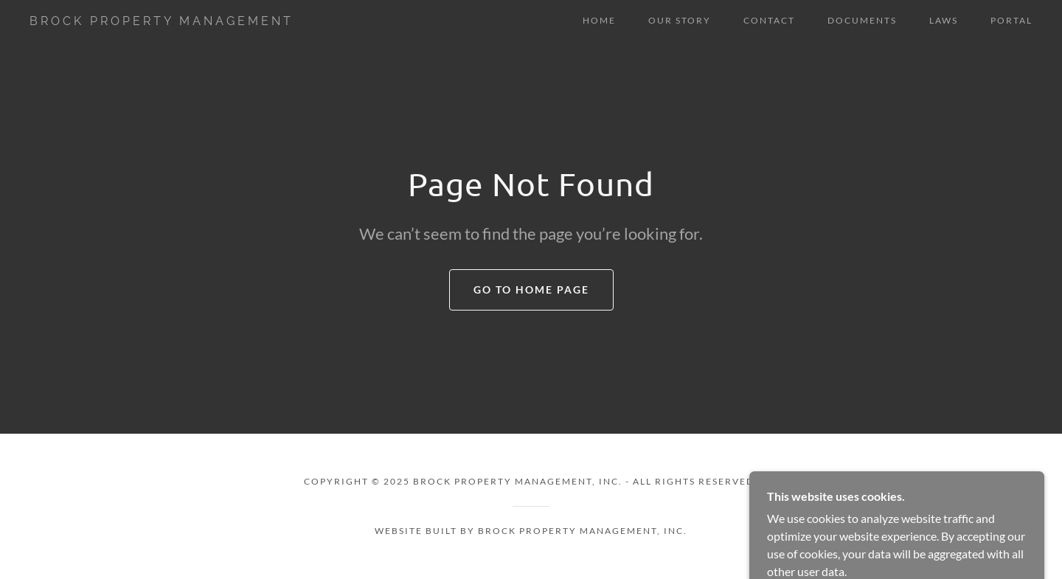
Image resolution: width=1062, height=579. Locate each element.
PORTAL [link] (1011, 20)
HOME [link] (599, 20)
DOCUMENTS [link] (862, 20)
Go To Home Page (531, 289)
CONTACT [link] (769, 20)
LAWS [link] (943, 20)
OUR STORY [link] (679, 20)
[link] (168, 20)
